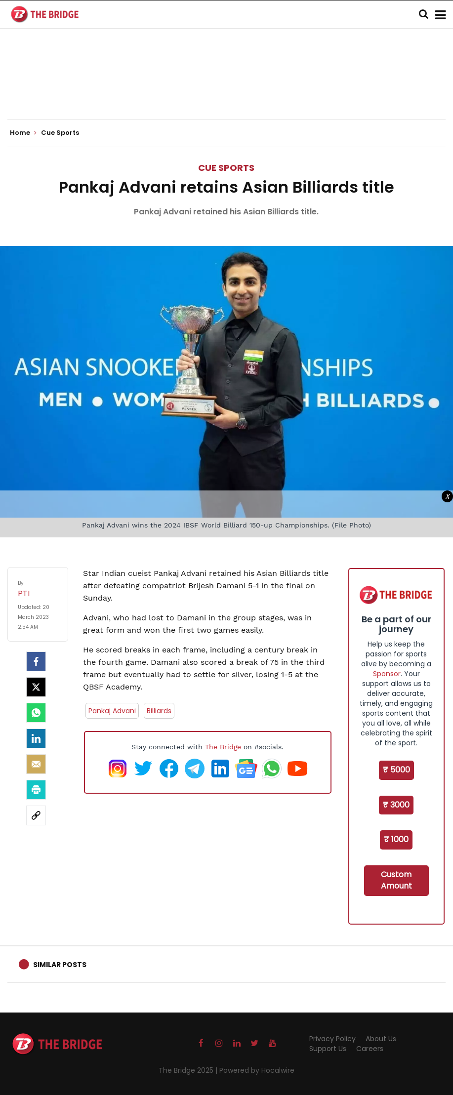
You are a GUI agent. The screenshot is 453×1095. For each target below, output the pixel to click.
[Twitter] (36, 687)
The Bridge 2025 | (189, 1070)
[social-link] (36, 815)
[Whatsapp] (36, 713)
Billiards (159, 711)
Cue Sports (226, 168)
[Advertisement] (227, 89)
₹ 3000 (396, 805)
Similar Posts (59, 965)
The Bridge (223, 747)
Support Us (327, 1049)
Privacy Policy (332, 1039)
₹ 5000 (396, 769)
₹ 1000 (396, 839)
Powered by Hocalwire (256, 1070)
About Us (381, 1039)
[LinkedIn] (36, 738)
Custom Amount (396, 880)
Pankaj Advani (112, 711)
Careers (369, 1049)
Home (23, 132)
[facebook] (36, 661)
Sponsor (387, 674)
